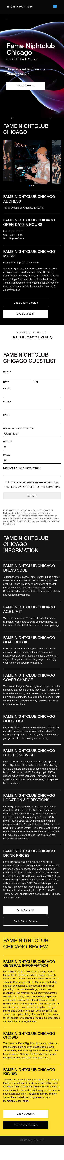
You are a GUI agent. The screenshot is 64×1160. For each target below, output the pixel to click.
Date (6, 415)
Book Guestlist (26, 85)
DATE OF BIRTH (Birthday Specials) (21, 468)
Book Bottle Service (26, 302)
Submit (32, 495)
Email (7, 401)
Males (6, 455)
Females (7, 441)
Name (7, 371)
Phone (7, 388)
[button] (29, 185)
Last (35, 382)
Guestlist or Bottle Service (19, 428)
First (6, 382)
